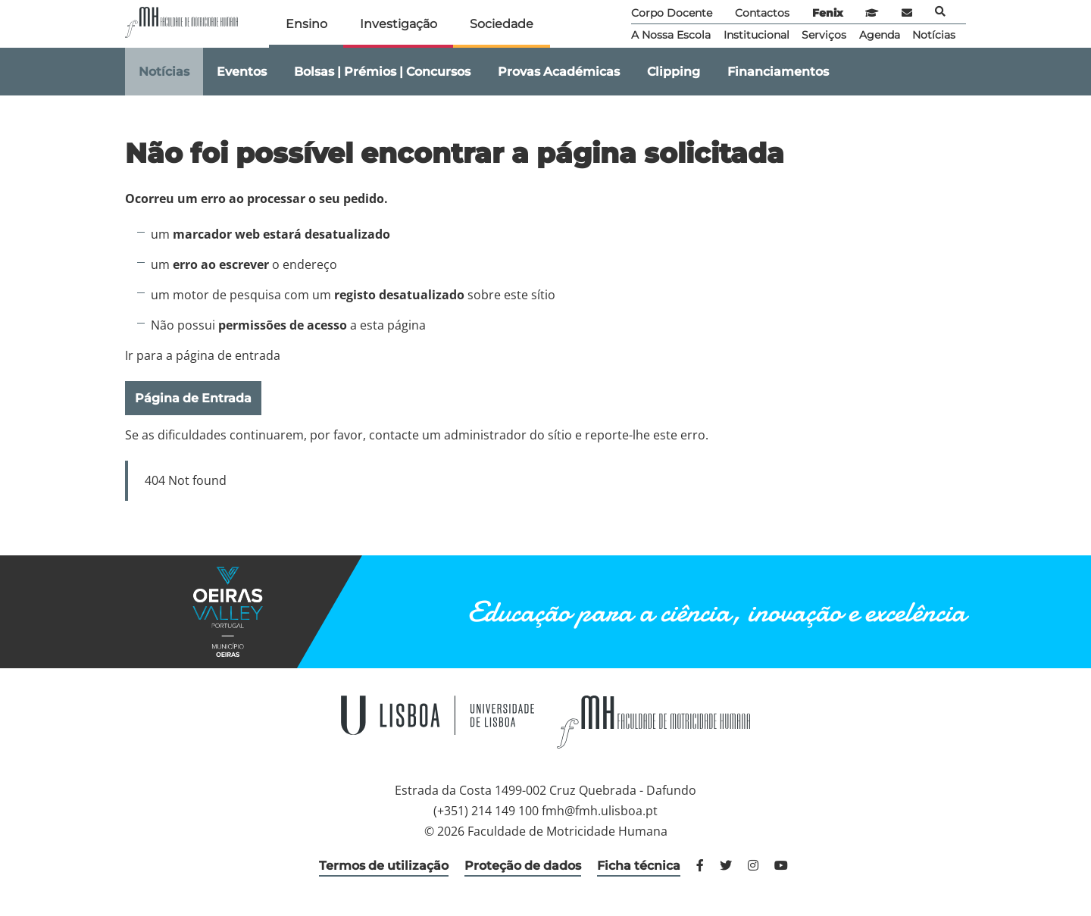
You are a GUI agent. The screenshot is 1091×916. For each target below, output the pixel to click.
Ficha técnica (638, 865)
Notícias (933, 35)
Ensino (306, 24)
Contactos (762, 13)
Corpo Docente (671, 13)
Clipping (673, 71)
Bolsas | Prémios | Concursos (382, 71)
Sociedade (501, 24)
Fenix (827, 13)
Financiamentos (778, 71)
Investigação (398, 24)
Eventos (242, 71)
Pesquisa (940, 11)
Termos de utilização (384, 865)
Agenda (879, 35)
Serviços (824, 35)
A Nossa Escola (671, 35)
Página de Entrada (193, 398)
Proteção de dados (522, 865)
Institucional (756, 35)
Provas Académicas (559, 71)
